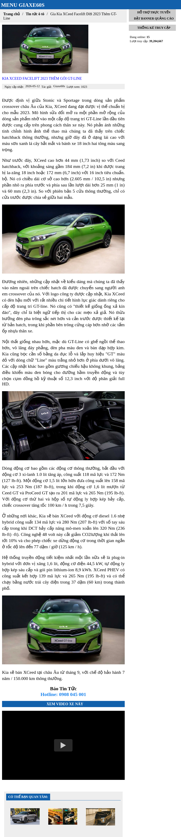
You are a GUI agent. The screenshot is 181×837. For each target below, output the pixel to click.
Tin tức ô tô (35, 14)
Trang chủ (11, 14)
